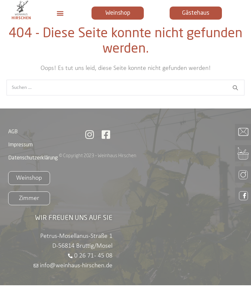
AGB (13, 144)
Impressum (20, 157)
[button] (60, 13)
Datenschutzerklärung (33, 171)
